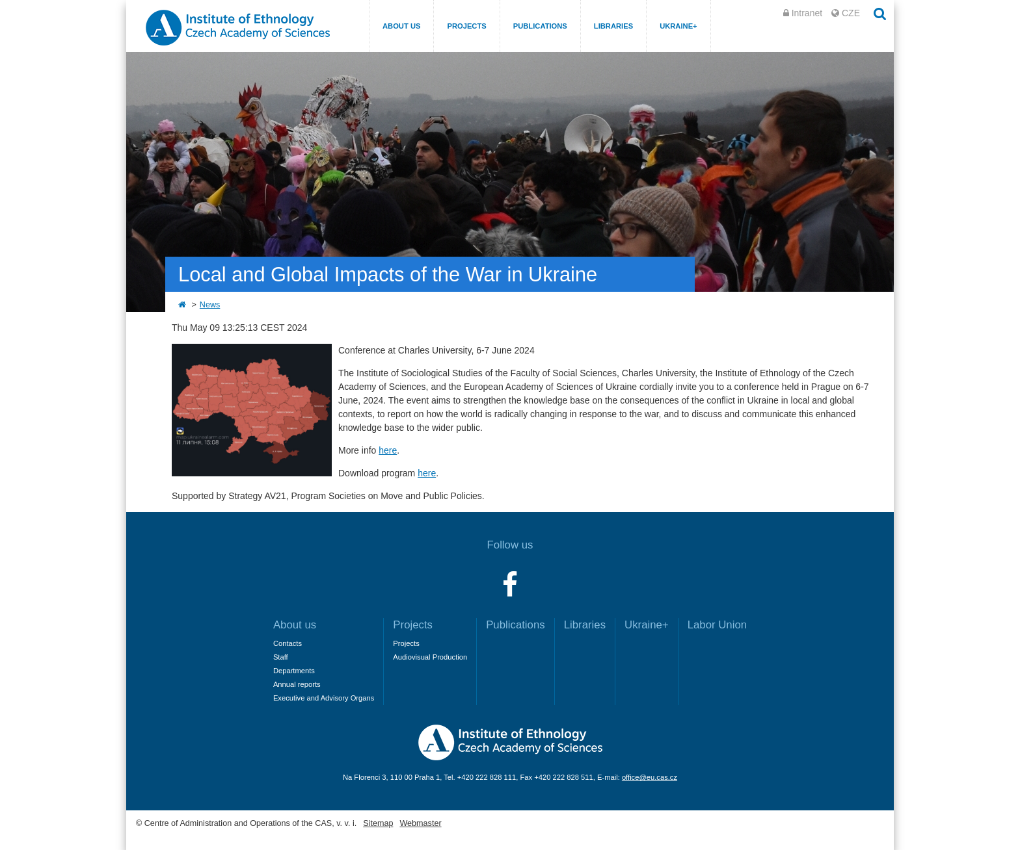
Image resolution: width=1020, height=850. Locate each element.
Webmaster (420, 823)
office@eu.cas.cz (649, 777)
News (210, 304)
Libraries (613, 26)
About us (401, 26)
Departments (294, 671)
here (388, 450)
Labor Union (717, 625)
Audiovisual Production (430, 657)
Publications (540, 26)
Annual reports (297, 684)
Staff (280, 657)
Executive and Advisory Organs (323, 698)
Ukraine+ (678, 26)
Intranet (807, 13)
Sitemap (378, 823)
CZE (851, 13)
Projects (466, 26)
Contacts (287, 643)
